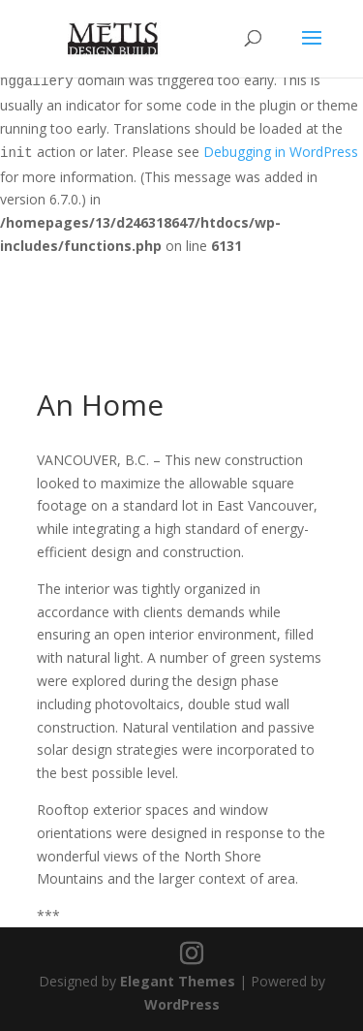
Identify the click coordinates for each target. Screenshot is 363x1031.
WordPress (182, 1004)
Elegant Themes (177, 981)
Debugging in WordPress (280, 151)
